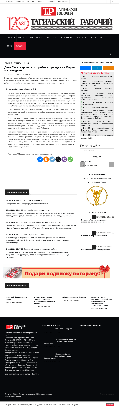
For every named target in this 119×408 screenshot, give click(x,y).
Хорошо (110, 405)
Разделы (20, 46)
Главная (9, 1)
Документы (63, 1)
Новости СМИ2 (86, 138)
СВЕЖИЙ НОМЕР (96, 38)
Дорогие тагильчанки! (32, 200)
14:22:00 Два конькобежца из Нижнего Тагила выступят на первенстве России (97, 130)
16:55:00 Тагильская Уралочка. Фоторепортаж (97, 103)
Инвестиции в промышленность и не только (42, 222)
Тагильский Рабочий (13, 397)
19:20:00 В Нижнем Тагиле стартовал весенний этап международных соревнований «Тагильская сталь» (97, 96)
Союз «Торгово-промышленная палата (97, 178)
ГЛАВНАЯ (11, 38)
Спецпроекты (67, 38)
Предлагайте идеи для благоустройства (40, 249)
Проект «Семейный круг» (30, 38)
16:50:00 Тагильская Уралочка (95, 107)
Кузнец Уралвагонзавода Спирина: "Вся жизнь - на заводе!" (60, 341)
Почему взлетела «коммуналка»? (95, 250)
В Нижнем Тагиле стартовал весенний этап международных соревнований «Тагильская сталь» (101, 301)
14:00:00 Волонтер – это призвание (98, 135)
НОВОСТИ (81, 38)
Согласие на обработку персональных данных (61, 405)
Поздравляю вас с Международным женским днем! (27, 204)
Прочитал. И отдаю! (63, 329)
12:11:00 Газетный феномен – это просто (97, 77)
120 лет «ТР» (51, 38)
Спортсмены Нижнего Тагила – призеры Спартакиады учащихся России (44, 300)
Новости (20, 1)
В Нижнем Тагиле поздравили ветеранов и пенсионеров (94, 221)
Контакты (51, 1)
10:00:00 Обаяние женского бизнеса (97, 89)
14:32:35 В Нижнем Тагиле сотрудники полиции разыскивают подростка (97, 123)
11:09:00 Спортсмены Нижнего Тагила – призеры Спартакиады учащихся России (97, 83)
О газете (40, 1)
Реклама (30, 1)
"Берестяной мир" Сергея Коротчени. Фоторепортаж (57, 356)
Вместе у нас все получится (34, 234)
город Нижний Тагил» (97, 182)
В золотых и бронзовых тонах (94, 236)
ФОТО (9, 46)
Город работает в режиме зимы (36, 210)
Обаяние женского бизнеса (74, 297)
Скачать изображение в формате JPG (20, 89)
